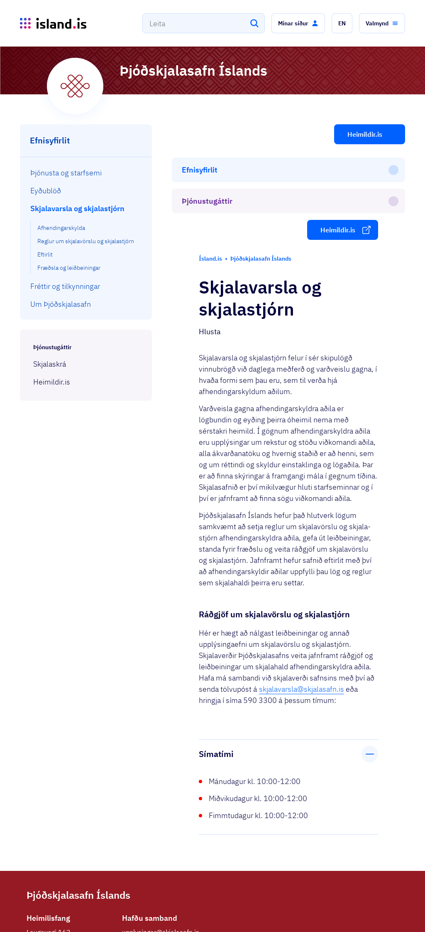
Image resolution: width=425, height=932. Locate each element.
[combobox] (203, 23)
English (378, 920)
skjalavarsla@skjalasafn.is (301, 593)
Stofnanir (275, 920)
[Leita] (254, 23)
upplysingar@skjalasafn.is (160, 836)
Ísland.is (75, 916)
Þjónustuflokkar (123, 916)
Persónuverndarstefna (324, 920)
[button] (298, 23)
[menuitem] (86, 173)
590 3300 (137, 850)
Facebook (136, 863)
